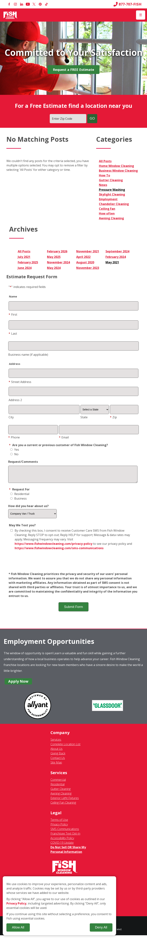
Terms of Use (59, 822)
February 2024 (115, 257)
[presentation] (73, 564)
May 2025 (54, 257)
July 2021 (24, 257)
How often (107, 213)
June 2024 (24, 268)
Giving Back (57, 756)
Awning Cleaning (111, 218)
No (14, 454)
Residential (19, 497)
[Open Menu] (140, 15)
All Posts (105, 161)
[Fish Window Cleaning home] (10, 15)
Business (18, 501)
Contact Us (57, 761)
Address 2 (15, 400)
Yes (14, 450)
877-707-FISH (127, 4)
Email (64, 437)
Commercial (58, 782)
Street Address (20, 382)
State (84, 417)
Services (55, 742)
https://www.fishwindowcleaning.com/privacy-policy (53, 546)
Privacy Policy (59, 827)
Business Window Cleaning (118, 171)
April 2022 (83, 257)
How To (104, 175)
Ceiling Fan (107, 209)
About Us (56, 751)
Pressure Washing (112, 190)
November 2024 (58, 262)
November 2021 (87, 251)
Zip (113, 417)
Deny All (101, 927)
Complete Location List (65, 747)
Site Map (56, 765)
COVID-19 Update (62, 845)
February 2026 (57, 251)
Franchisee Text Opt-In (65, 836)
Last (13, 334)
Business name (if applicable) (28, 355)
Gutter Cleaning (111, 180)
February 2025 (28, 262)
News (103, 185)
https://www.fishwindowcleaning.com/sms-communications (59, 551)
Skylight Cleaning (112, 194)
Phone (14, 437)
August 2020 (85, 262)
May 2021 (112, 262)
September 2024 (117, 251)
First (13, 314)
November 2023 (87, 268)
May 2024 (54, 268)
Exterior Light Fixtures (64, 801)
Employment (108, 199)
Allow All (18, 927)
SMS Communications (64, 832)
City (11, 417)
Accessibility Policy (62, 841)
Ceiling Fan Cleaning (63, 805)
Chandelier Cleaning (114, 204)
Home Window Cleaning (116, 166)
